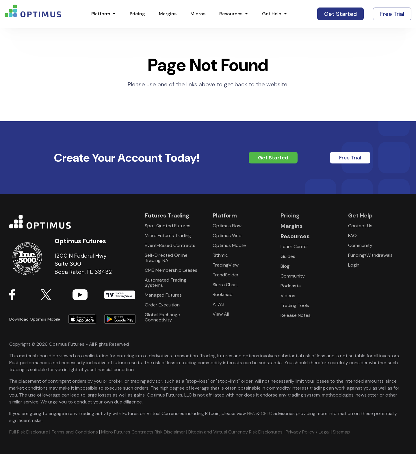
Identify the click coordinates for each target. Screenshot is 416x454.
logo (33, 14)
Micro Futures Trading (168, 235)
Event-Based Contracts (170, 245)
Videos (288, 296)
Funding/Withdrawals (370, 255)
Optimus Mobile (229, 245)
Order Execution (162, 305)
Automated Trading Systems (165, 282)
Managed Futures (163, 295)
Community (293, 276)
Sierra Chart (225, 285)
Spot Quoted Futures (167, 226)
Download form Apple (82, 319)
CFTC (266, 413)
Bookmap (223, 294)
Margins (168, 14)
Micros (197, 14)
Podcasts (291, 286)
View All (221, 314)
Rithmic (220, 255)
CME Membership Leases (171, 270)
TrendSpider (226, 275)
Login (353, 265)
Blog (285, 266)
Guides (288, 256)
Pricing (137, 14)
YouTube (88, 294)
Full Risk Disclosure (28, 432)
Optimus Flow (227, 226)
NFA (251, 413)
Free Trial (392, 14)
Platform (100, 14)
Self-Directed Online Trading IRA (166, 257)
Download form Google (118, 319)
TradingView (119, 294)
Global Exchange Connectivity (162, 317)
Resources (230, 14)
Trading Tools (295, 305)
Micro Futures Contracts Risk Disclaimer (143, 432)
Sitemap (341, 432)
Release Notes (296, 315)
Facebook (25, 294)
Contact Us (360, 226)
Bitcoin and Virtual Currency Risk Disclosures (235, 432)
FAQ (352, 235)
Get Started (340, 14)
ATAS (218, 304)
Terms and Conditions (74, 432)
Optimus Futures (72, 222)
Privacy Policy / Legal (308, 432)
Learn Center (294, 246)
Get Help (271, 14)
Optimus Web (227, 235)
